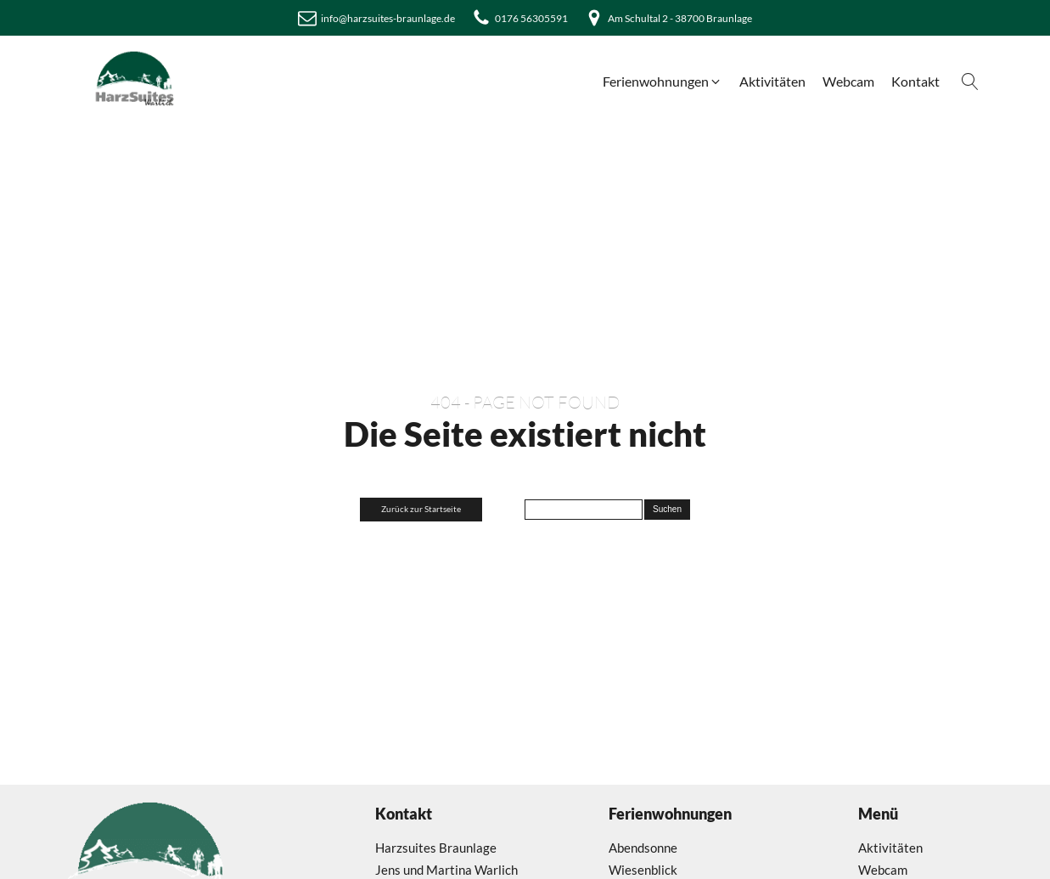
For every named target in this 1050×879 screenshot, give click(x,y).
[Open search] (970, 81)
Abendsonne (643, 847)
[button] (662, 81)
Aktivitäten (890, 847)
